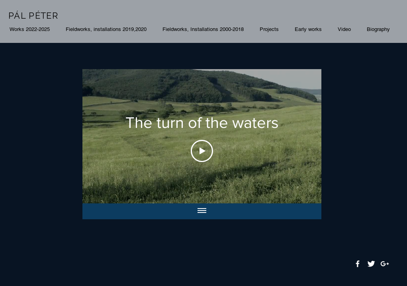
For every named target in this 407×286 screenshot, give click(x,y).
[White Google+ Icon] (384, 263)
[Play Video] (202, 151)
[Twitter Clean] (371, 263)
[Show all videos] (202, 211)
